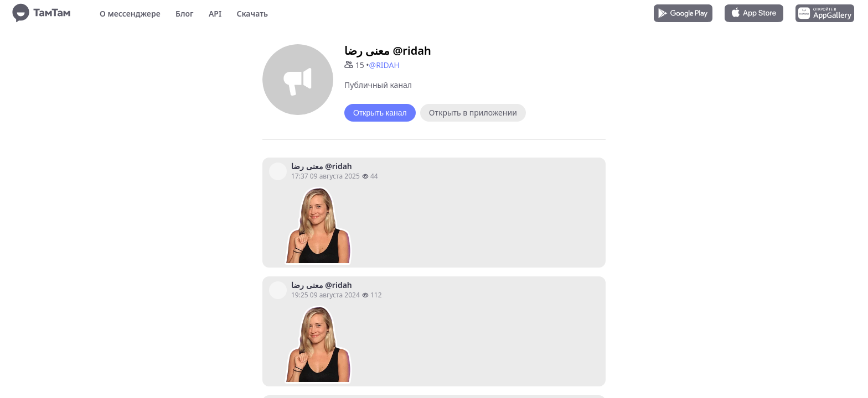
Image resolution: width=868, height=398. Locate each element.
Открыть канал (380, 112)
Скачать (252, 13)
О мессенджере (130, 13)
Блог (184, 13)
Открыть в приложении (473, 112)
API (215, 13)
